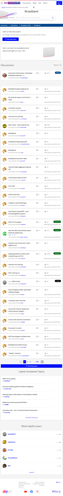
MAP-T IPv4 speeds (14, 222)
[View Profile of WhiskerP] (23, 216)
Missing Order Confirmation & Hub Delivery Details (20, 394)
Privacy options (22, 482)
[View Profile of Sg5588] (23, 322)
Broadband (31, 11)
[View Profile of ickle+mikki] (23, 347)
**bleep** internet (14, 353)
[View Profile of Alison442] (23, 110)
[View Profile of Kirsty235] (23, 197)
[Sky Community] (12, 3)
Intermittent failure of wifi (17, 178)
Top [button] (59, 482)
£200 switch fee (13, 195)
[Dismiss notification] (33, 7)
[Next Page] (42, 361)
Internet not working (15, 116)
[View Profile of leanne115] (23, 135)
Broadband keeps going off (17, 142)
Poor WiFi (11, 186)
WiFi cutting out (14, 273)
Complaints (21, 485)
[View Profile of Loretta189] (23, 119)
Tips (39, 3)
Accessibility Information (38, 483)
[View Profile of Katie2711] (23, 161)
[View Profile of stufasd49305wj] (25, 144)
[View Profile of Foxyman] (7, 412)
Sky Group (21, 487)
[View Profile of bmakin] (22, 294)
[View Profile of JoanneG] (23, 180)
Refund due (16, 281)
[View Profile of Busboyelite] (23, 127)
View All (31, 472)
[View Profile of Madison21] (23, 275)
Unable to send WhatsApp (17, 203)
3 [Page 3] (30, 362)
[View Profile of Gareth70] (22, 258)
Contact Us (41, 485)
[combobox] (35, 18)
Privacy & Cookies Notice (24, 483)
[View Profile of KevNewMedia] (24, 78)
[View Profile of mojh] (22, 152)
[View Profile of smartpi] (6, 397)
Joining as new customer (17, 300)
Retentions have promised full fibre (15, 402)
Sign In (59, 3)
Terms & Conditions (39, 482)
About (45, 3)
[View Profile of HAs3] (22, 339)
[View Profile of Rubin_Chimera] (24, 237)
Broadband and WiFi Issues (17, 345)
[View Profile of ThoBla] (6, 404)
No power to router (15, 328)
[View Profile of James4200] (24, 171)
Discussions (27, 3)
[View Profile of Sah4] (22, 303)
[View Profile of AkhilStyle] (23, 247)
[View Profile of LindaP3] (22, 91)
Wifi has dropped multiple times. (19, 336)
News (34, 3)
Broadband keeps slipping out (18, 89)
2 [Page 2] (27, 362)
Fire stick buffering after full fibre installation (18, 387)
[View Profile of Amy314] (23, 188)
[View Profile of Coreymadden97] (25, 355)
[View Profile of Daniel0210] (23, 283)
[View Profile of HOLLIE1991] (23, 267)
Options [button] (56, 65)
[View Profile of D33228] (23, 330)
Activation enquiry (14, 108)
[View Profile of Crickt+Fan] (7, 389)
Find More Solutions (31, 417)
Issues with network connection (19, 320)
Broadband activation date (17, 158)
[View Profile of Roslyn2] (23, 205)
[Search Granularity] (13, 18)
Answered (57, 221)
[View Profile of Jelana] (21, 102)
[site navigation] (2, 3)
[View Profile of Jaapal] (22, 313)
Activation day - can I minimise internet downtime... (20, 410)
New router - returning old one (18, 125)
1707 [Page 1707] (37, 362)
